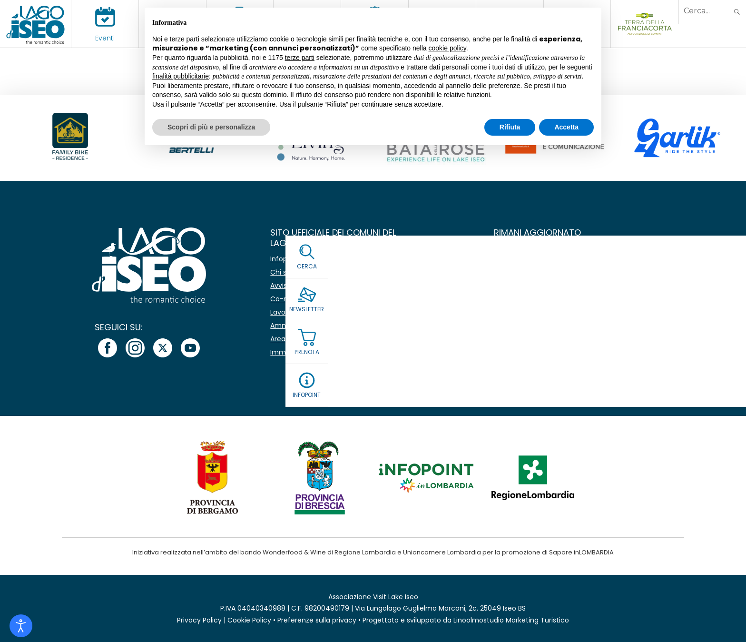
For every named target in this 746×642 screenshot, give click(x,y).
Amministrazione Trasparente (319, 325)
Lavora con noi (294, 312)
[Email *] (594, 282)
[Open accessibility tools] (21, 625)
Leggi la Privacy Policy (532, 329)
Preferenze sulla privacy (316, 620)
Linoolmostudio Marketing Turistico (511, 620)
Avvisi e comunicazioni (307, 285)
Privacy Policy (199, 620)
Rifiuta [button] (510, 127)
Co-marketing (294, 299)
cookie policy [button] (447, 48)
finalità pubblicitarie (180, 76)
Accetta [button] (566, 127)
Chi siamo (287, 272)
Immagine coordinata (306, 352)
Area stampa (292, 339)
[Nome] (594, 259)
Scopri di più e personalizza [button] (211, 127)
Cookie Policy (249, 620)
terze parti (299, 57)
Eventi (105, 38)
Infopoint (285, 259)
